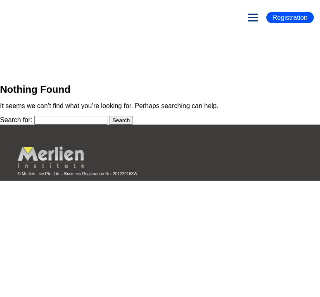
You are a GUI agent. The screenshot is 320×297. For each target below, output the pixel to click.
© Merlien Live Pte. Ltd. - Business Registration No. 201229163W (77, 174)
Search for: (16, 119)
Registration (290, 17)
